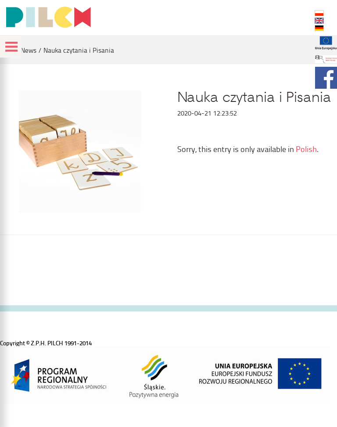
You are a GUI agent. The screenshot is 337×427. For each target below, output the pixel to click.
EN (319, 20)
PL (319, 13)
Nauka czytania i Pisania (78, 50)
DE (319, 28)
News (28, 50)
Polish (306, 148)
